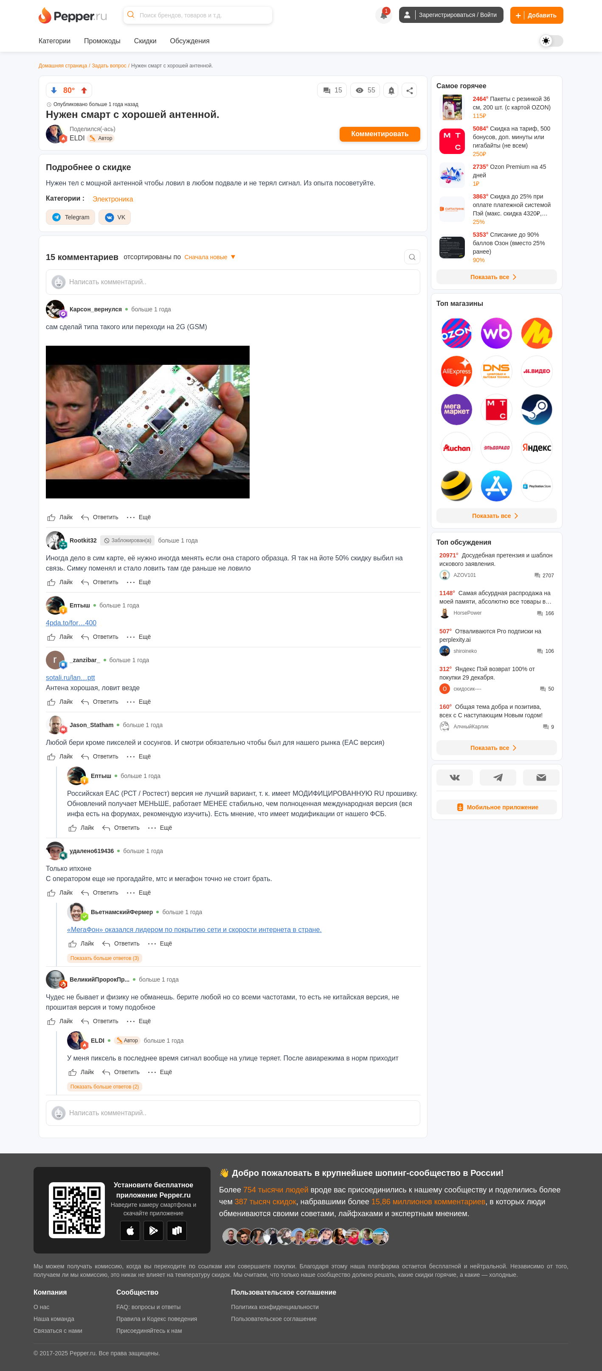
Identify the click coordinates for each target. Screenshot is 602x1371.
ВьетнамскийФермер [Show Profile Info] (122, 912)
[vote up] (84, 90)
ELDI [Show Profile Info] (97, 1040)
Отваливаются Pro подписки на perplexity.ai (490, 635)
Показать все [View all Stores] (496, 516)
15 (332, 90)
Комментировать (380, 133)
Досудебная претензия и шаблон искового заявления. (495, 559)
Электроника (113, 199)
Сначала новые (211, 257)
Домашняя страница (63, 66)
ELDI (77, 138)
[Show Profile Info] (55, 309)
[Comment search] (412, 256)
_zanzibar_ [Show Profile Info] (85, 660)
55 (365, 90)
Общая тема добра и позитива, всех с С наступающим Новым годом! (491, 711)
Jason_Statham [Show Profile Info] (91, 725)
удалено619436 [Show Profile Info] (92, 851)
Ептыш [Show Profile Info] (80, 605)
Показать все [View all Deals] (494, 277)
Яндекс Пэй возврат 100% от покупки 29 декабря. (487, 673)
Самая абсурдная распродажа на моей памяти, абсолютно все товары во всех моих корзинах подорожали (495, 598)
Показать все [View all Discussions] (494, 748)
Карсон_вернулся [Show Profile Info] (96, 309)
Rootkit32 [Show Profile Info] (83, 540)
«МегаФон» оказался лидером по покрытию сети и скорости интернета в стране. (194, 929)
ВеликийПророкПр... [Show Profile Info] (99, 979)
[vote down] (54, 90)
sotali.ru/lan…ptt (70, 677)
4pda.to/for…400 (71, 623)
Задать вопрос (109, 66)
